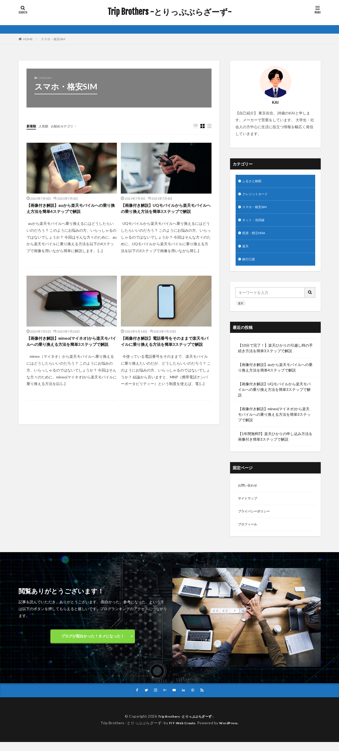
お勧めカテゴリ (67, 126)
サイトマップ (249, 505)
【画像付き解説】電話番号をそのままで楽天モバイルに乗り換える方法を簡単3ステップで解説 (165, 355)
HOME (28, 39)
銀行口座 (249, 264)
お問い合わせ (249, 491)
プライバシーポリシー (256, 518)
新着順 (32, 126)
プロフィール (249, 532)
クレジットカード (257, 195)
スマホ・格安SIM (53, 39)
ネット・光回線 (255, 223)
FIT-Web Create (180, 732)
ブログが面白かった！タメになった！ (92, 644)
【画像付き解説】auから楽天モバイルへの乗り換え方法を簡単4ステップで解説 (70, 209)
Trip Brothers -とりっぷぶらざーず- (170, 12)
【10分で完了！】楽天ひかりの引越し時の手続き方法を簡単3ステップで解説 (275, 353)
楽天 (246, 250)
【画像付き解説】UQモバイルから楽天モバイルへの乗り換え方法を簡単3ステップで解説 (165, 213)
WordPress (230, 732)
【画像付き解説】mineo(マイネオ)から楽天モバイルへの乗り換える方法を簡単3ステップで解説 (71, 355)
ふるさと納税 (253, 181)
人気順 (45, 126)
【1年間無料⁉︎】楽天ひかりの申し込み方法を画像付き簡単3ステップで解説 (275, 442)
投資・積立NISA (256, 236)
